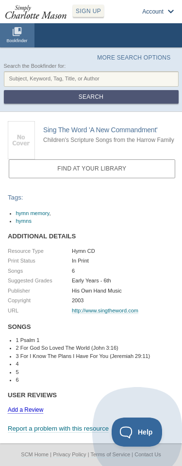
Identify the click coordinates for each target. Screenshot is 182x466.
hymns (24, 221)
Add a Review (25, 409)
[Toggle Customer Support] (137, 432)
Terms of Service (110, 454)
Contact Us (147, 454)
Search (91, 96)
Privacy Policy (69, 454)
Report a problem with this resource (58, 428)
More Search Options (133, 57)
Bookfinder (16, 40)
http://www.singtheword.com (105, 310)
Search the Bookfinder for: (35, 66)
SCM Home (35, 454)
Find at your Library (91, 168)
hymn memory (33, 213)
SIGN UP (88, 11)
